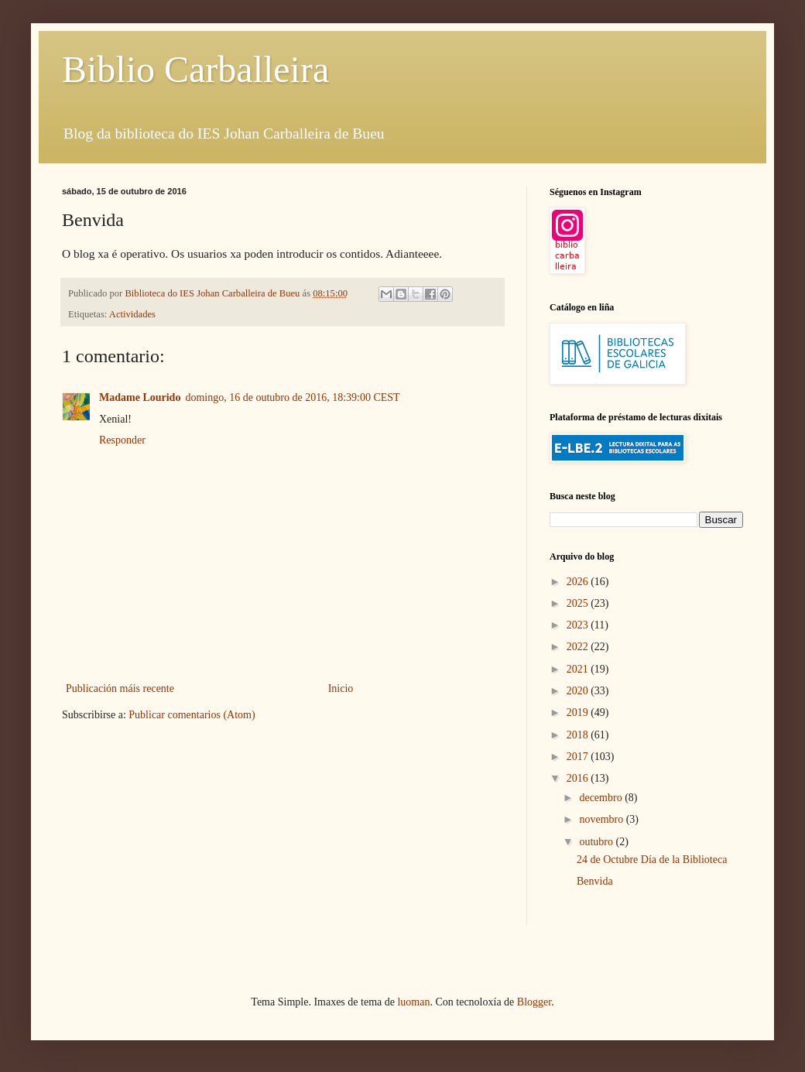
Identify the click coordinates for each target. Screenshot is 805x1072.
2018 (579, 735)
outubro (597, 842)
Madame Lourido (139, 397)
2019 (579, 712)
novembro (602, 819)
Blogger (534, 1002)
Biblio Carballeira (195, 69)
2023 (579, 625)
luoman (413, 1002)
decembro (602, 797)
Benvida (595, 881)
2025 (579, 603)
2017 (579, 756)
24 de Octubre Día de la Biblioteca (652, 859)
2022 (579, 646)
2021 (579, 669)
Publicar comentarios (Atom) (191, 715)
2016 (579, 778)
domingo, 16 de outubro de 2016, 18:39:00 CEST (292, 397)
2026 (579, 581)
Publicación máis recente (120, 688)
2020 (579, 691)
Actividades (132, 314)
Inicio (341, 688)
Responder (122, 440)
